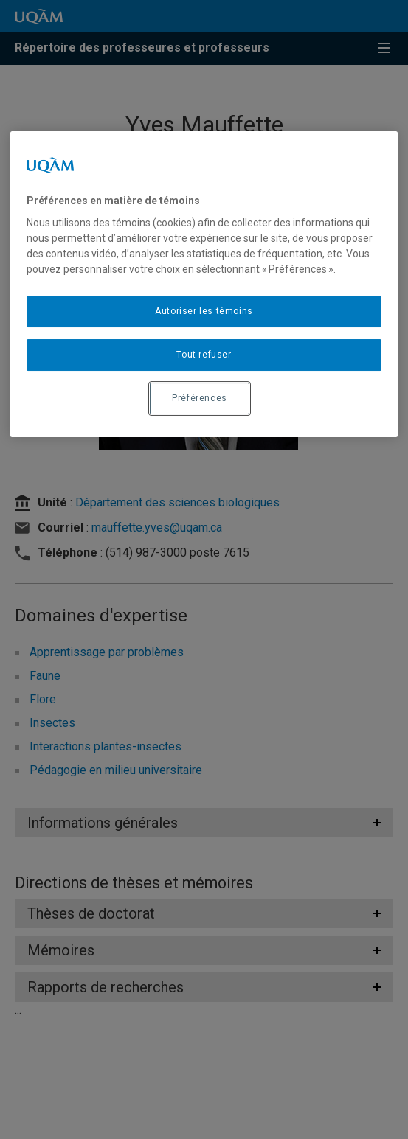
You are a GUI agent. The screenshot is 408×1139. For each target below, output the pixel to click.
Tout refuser (203, 354)
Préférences (199, 398)
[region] (204, 284)
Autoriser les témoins (204, 311)
